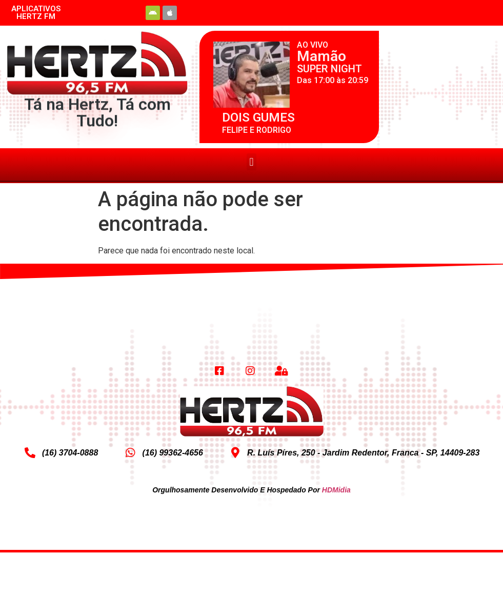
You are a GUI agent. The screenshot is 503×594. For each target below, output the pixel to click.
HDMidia (336, 490)
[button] (251, 161)
